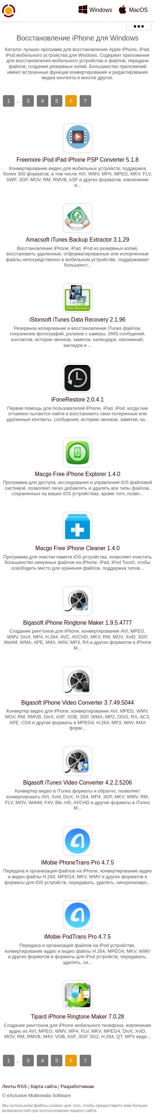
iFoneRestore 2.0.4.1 (77, 399)
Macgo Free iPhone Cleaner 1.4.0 (77, 548)
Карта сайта (44, 1086)
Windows (100, 10)
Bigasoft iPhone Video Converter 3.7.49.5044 (77, 703)
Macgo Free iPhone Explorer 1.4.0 (77, 474)
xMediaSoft (8, 27)
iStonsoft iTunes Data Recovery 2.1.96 (77, 320)
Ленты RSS (14, 1086)
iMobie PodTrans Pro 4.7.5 (77, 937)
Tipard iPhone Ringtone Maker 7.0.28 (77, 1017)
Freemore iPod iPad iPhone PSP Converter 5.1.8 (78, 160)
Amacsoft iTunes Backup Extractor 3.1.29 (77, 240)
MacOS (138, 10)
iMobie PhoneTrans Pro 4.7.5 (77, 862)
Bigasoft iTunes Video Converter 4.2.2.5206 (77, 782)
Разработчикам (77, 1086)
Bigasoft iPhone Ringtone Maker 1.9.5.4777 (77, 623)
